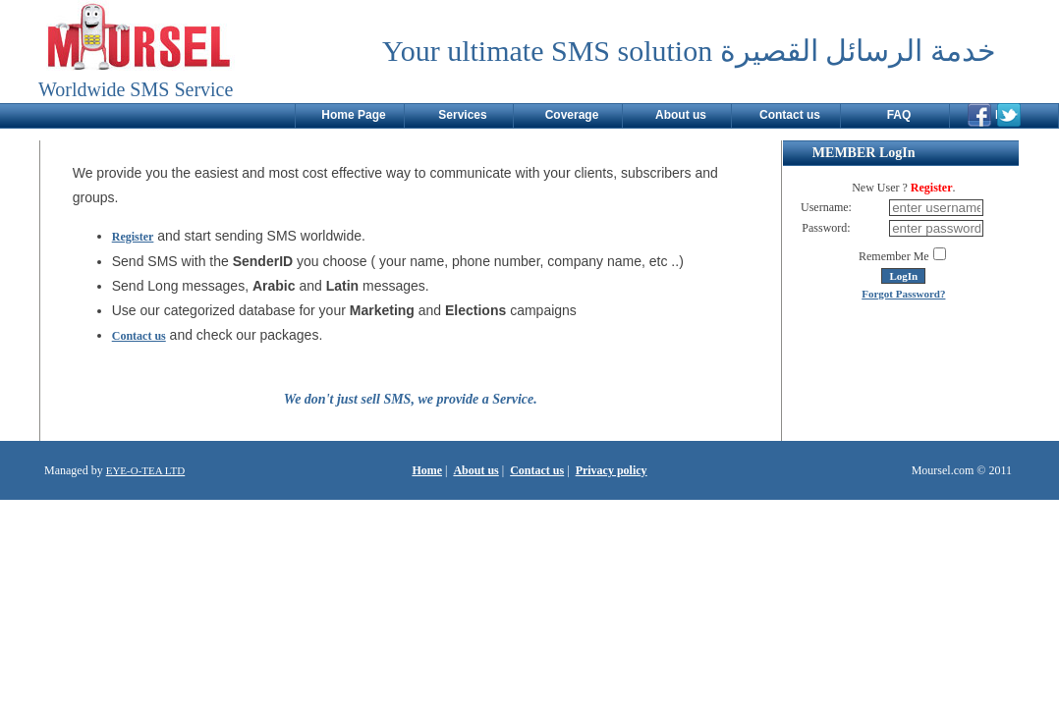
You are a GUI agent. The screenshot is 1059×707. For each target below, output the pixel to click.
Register (133, 237)
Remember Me (894, 256)
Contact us (139, 336)
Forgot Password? (903, 293)
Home (427, 470)
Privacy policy (611, 470)
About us (475, 470)
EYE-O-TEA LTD (146, 470)
